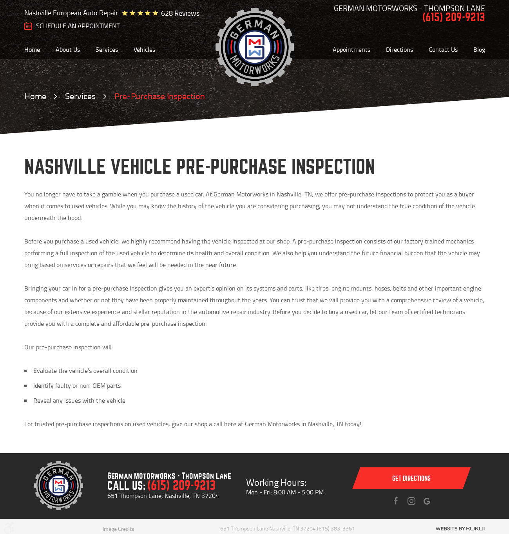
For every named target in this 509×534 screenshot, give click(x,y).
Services (107, 49)
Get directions (411, 478)
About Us (68, 49)
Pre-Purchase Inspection (159, 96)
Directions (399, 49)
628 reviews (180, 13)
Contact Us (443, 49)
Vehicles (144, 49)
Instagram (411, 501)
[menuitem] (32, 49)
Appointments (351, 49)
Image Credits (118, 528)
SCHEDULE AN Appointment (78, 26)
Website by (460, 529)
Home (32, 49)
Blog (479, 49)
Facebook (396, 501)
